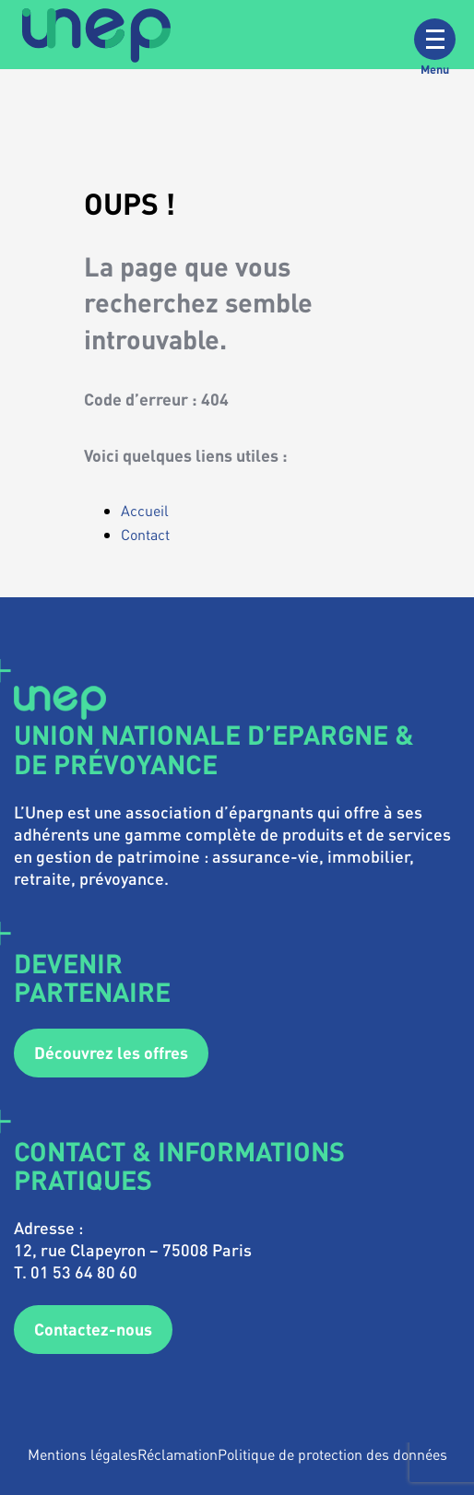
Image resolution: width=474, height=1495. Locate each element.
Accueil (145, 510)
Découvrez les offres (111, 1052)
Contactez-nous (93, 1328)
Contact (145, 534)
